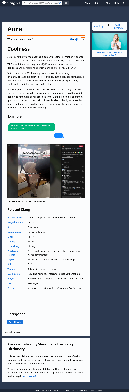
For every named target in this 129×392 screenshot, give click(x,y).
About (93, 390)
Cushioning (13, 273)
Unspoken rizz (15, 231)
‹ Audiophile (100, 26)
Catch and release (13, 252)
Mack (10, 236)
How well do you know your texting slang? (109, 44)
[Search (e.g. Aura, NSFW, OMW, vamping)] (42, 3)
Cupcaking (13, 246)
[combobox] (42, 3)
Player (10, 278)
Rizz (9, 227)
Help (116, 3)
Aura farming (14, 217)
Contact (99, 390)
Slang (87, 3)
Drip (9, 283)
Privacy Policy (64, 390)
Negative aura (15, 222)
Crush (10, 288)
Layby (10, 259)
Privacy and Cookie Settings (80, 390)
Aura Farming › (117, 26)
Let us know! (29, 376)
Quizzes (98, 3)
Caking (11, 241)
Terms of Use (53, 390)
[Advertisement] (64, 14)
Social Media (15, 322)
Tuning (11, 269)
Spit (9, 264)
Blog (108, 3)
